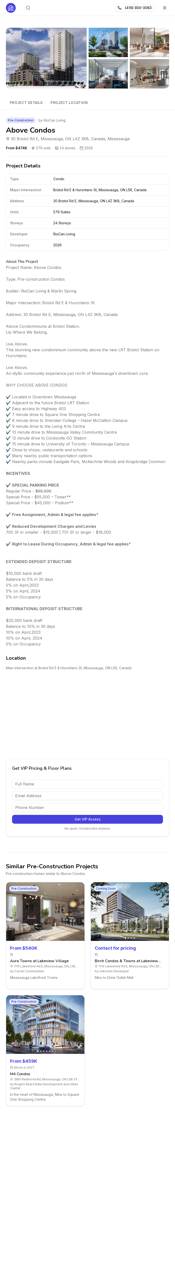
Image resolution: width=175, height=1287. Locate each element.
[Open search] (28, 7)
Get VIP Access (88, 819)
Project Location (69, 103)
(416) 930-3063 (135, 8)
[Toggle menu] (164, 7)
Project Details (26, 103)
